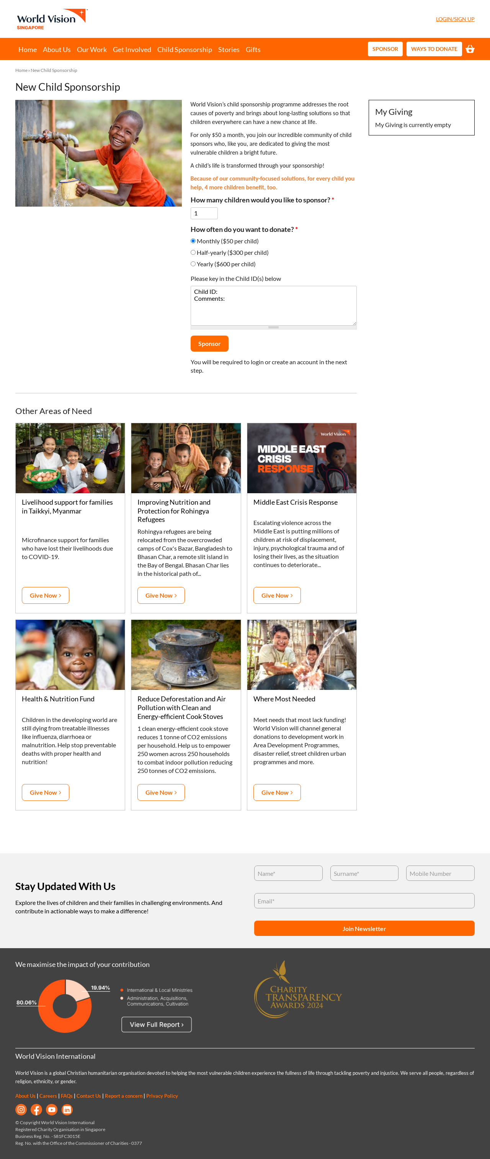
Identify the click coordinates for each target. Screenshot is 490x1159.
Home (27, 49)
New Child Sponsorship (54, 70)
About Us (57, 49)
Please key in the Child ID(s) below (236, 278)
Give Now (43, 595)
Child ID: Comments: (274, 306)
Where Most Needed (284, 699)
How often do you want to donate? (244, 229)
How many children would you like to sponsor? (262, 200)
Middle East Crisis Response (295, 502)
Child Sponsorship (184, 49)
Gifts (253, 49)
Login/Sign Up (455, 19)
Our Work (92, 49)
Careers (48, 1096)
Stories (229, 49)
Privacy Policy (162, 1096)
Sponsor (385, 49)
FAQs (67, 1096)
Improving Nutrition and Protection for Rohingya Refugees (174, 511)
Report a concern (123, 1096)
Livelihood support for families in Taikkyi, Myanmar (67, 506)
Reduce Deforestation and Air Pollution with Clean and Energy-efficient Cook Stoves (181, 708)
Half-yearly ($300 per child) (233, 252)
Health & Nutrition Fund (58, 699)
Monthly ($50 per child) (228, 241)
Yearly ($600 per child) (226, 263)
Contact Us (89, 1096)
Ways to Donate (434, 49)
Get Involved (132, 49)
